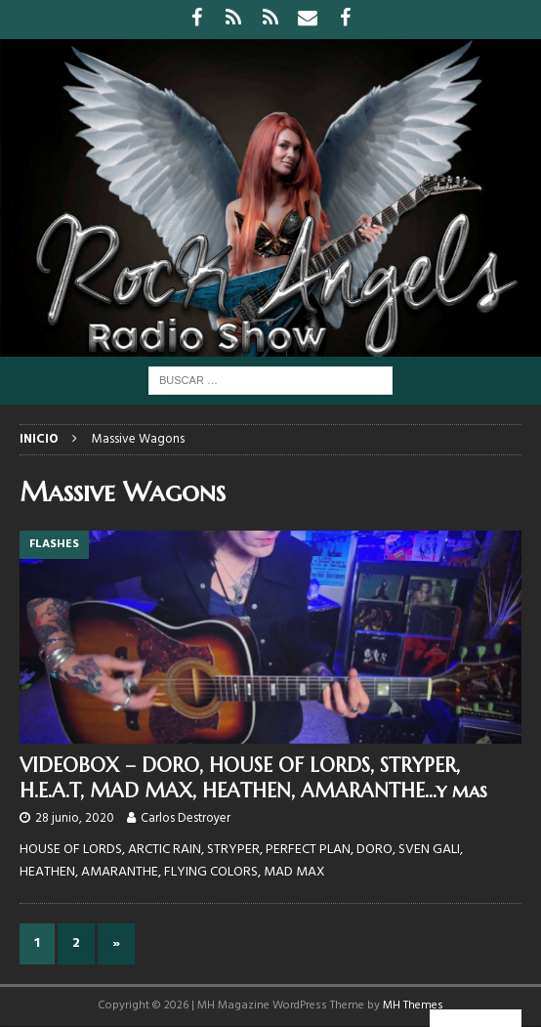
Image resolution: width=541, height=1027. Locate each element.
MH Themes (413, 1005)
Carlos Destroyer (185, 818)
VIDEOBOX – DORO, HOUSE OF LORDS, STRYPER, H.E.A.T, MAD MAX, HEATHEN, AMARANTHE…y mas (253, 778)
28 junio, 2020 (74, 818)
